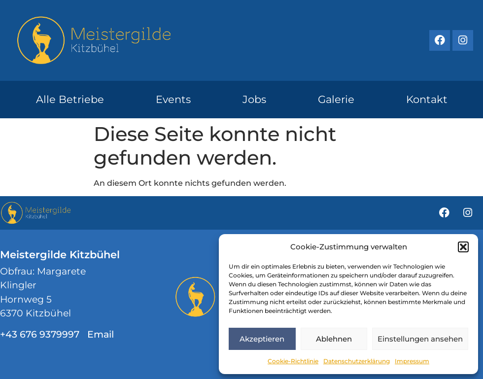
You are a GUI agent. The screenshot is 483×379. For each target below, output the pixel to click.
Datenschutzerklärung (356, 361)
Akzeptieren (262, 339)
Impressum (412, 361)
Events (173, 99)
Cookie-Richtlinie (293, 361)
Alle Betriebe (70, 99)
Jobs (254, 99)
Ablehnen (334, 339)
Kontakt (427, 99)
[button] (463, 247)
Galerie (336, 99)
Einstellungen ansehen (420, 339)
